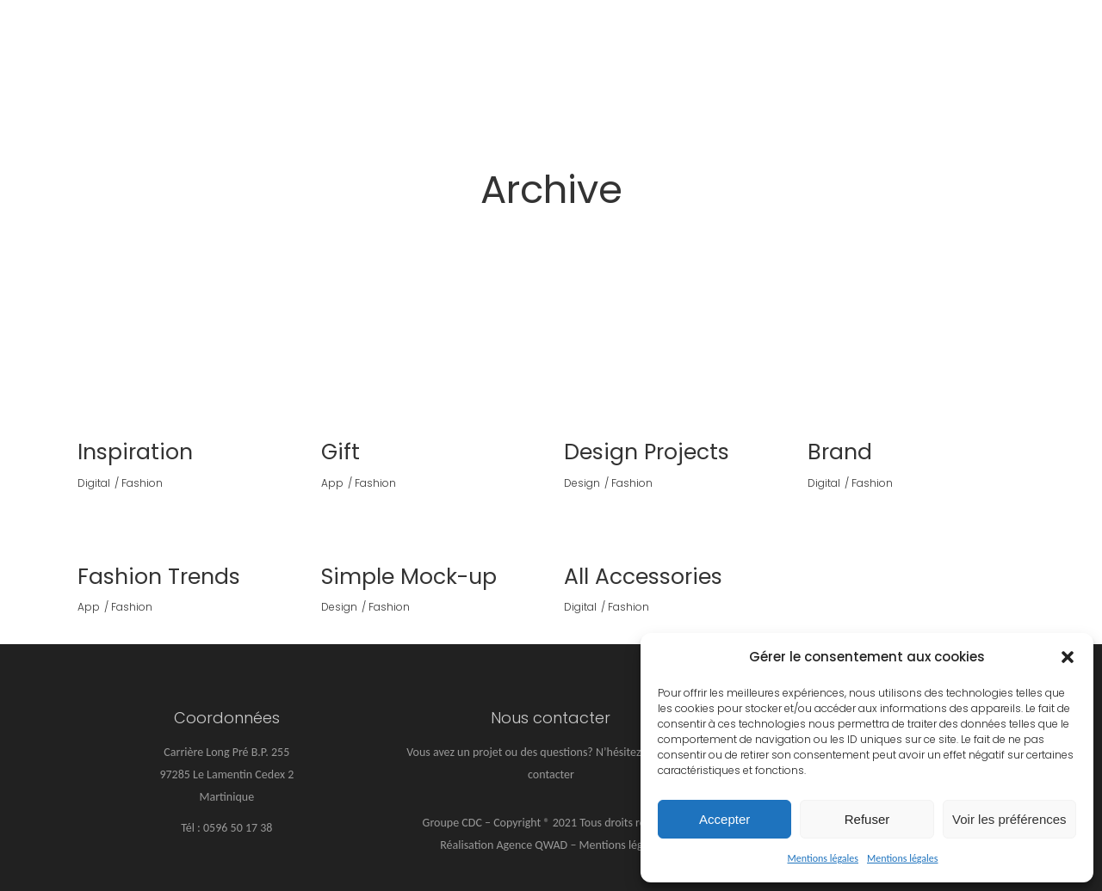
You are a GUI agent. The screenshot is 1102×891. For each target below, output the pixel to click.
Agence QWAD (531, 845)
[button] (1067, 657)
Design (582, 483)
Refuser (867, 819)
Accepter (724, 819)
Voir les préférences (1009, 819)
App (332, 483)
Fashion (142, 483)
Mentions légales (823, 858)
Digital (93, 483)
